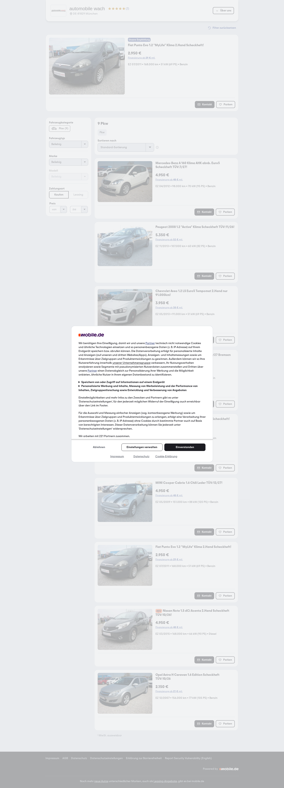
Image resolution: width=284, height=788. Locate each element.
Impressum (117, 456)
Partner (150, 343)
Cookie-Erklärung (166, 456)
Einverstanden (185, 447)
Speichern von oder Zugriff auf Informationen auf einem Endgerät (123, 382)
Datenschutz (141, 456)
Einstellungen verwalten (142, 447)
